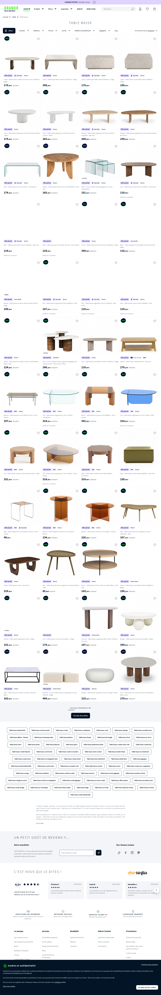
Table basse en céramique (39, 788)
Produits (37, 9)
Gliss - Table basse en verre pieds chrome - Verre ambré (61, 245)
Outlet (128, 957)
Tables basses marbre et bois (135, 773)
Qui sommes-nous (21, 937)
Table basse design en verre (17, 780)
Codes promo (131, 953)
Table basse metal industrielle (21, 766)
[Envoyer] (98, 852)
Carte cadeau (47, 942)
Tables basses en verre (143, 737)
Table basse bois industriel (96, 759)
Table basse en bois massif (40, 730)
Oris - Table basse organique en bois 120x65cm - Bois (60, 303)
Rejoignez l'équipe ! (21, 950)
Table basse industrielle (17, 730)
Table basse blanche (53, 745)
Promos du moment (133, 937)
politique (58, 982)
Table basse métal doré (119, 759)
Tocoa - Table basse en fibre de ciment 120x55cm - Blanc (99, 245)
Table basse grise (71, 745)
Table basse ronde (62, 730)
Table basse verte (114, 766)
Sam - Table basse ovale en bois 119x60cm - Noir (136, 303)
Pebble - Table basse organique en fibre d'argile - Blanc (99, 693)
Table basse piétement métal (93, 745)
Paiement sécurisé (77, 937)
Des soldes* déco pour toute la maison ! (134, 947)
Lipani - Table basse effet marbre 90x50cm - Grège (97, 79)
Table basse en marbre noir (143, 780)
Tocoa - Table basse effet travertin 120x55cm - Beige (60, 79)
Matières (39, 30)
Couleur (24, 30)
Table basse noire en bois (93, 752)
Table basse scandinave (82, 730)
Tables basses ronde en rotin (65, 773)
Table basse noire (15, 745)
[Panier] (154, 8)
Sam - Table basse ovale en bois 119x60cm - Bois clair (21, 245)
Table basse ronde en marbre (68, 752)
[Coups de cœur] (147, 8)
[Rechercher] (119, 9)
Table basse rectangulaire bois (47, 759)
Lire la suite (40, 823)
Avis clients (102, 946)
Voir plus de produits (80, 716)
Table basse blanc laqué (62, 788)
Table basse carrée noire (45, 766)
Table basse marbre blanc (116, 752)
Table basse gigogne (140, 759)
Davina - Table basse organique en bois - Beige (19, 639)
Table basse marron (87, 773)
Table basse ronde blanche (21, 752)
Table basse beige (83, 788)
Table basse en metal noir (140, 752)
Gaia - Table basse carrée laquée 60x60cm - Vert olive (137, 473)
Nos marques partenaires (23, 942)
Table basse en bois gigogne (110, 773)
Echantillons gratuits (49, 937)
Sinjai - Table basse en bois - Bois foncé (16, 585)
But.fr (16, 946)
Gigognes (105, 30)
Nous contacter (103, 942)
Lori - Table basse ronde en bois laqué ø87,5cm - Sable (22, 473)
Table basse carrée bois (44, 752)
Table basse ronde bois (143, 745)
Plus (116, 31)
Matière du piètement (85, 30)
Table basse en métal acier (143, 730)
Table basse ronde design (15, 788)
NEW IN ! (80, 9)
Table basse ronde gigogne (71, 780)
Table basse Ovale (85, 737)
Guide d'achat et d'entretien (48, 956)
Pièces (50, 9)
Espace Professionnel (50, 946)
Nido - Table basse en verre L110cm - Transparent (20, 187)
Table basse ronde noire (22, 759)
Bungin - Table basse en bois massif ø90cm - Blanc (136, 639)
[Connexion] (140, 9)
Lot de (66, 30)
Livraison (73, 946)
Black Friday (130, 942)
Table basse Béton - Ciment (19, 737)
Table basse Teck (124, 737)
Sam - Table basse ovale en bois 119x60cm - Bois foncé (138, 187)
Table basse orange (22, 773)
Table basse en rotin (101, 788)
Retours (73, 942)
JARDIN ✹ (26, 9)
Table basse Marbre (66, 737)
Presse (16, 955)
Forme (53, 30)
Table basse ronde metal (72, 759)
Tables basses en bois (147, 788)
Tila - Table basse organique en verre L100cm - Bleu (137, 415)
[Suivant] (156, 890)
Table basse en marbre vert (69, 766)
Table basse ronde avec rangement (138, 766)
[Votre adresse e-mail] (77, 853)
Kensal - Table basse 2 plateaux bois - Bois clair (135, 362)
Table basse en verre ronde (96, 780)
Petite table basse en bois (93, 766)
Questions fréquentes (106, 937)
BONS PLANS (91, 9)
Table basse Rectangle (104, 737)
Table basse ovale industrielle (80, 795)
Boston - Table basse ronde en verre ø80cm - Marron (98, 532)
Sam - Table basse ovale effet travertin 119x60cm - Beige (99, 362)
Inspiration (65, 9)
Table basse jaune (34, 745)
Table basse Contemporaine (43, 737)
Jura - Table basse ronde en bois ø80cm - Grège (58, 639)
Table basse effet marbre (119, 780)
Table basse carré (102, 730)
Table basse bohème (42, 773)
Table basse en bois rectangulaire (44, 780)
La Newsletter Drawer (22, 959)
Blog (43, 950)
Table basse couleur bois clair (119, 745)
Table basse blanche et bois (124, 788)
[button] (80, 30)
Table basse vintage (121, 730)
